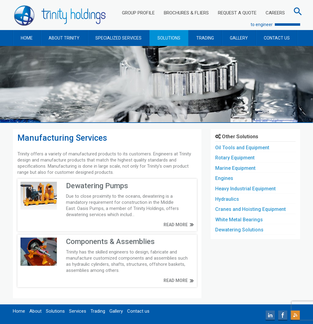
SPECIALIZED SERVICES (118, 38)
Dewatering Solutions (239, 230)
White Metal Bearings (239, 220)
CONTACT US (277, 38)
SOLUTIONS (168, 38)
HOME (27, 38)
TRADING (205, 38)
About (35, 311)
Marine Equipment (235, 168)
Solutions (55, 311)
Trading (97, 311)
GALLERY (239, 38)
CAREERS (275, 13)
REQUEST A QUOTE (237, 13)
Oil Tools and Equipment (242, 148)
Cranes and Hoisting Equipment (250, 209)
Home (19, 311)
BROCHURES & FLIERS (186, 13)
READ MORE (176, 224)
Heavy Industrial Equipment (245, 189)
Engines (224, 178)
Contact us (138, 311)
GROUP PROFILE (138, 13)
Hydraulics (227, 199)
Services (77, 311)
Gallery (116, 311)
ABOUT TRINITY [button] (64, 38)
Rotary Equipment (235, 158)
